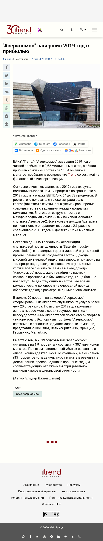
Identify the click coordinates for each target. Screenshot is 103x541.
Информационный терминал (37, 491)
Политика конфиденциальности (71, 497)
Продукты (74, 485)
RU (81, 29)
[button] (6, 67)
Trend (72, 174)
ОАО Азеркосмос (27, 394)
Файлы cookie (51, 504)
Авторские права (73, 491)
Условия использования (27, 497)
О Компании (31, 485)
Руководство (53, 485)
